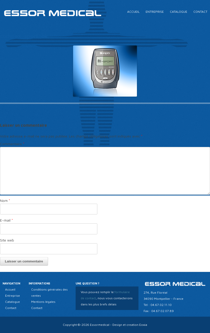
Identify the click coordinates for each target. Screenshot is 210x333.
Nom (5, 200)
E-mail (6, 220)
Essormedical (99, 325)
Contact (200, 12)
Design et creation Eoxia (129, 325)
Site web (7, 240)
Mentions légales (43, 302)
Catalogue (178, 12)
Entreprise (155, 12)
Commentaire (12, 144)
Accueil (133, 12)
